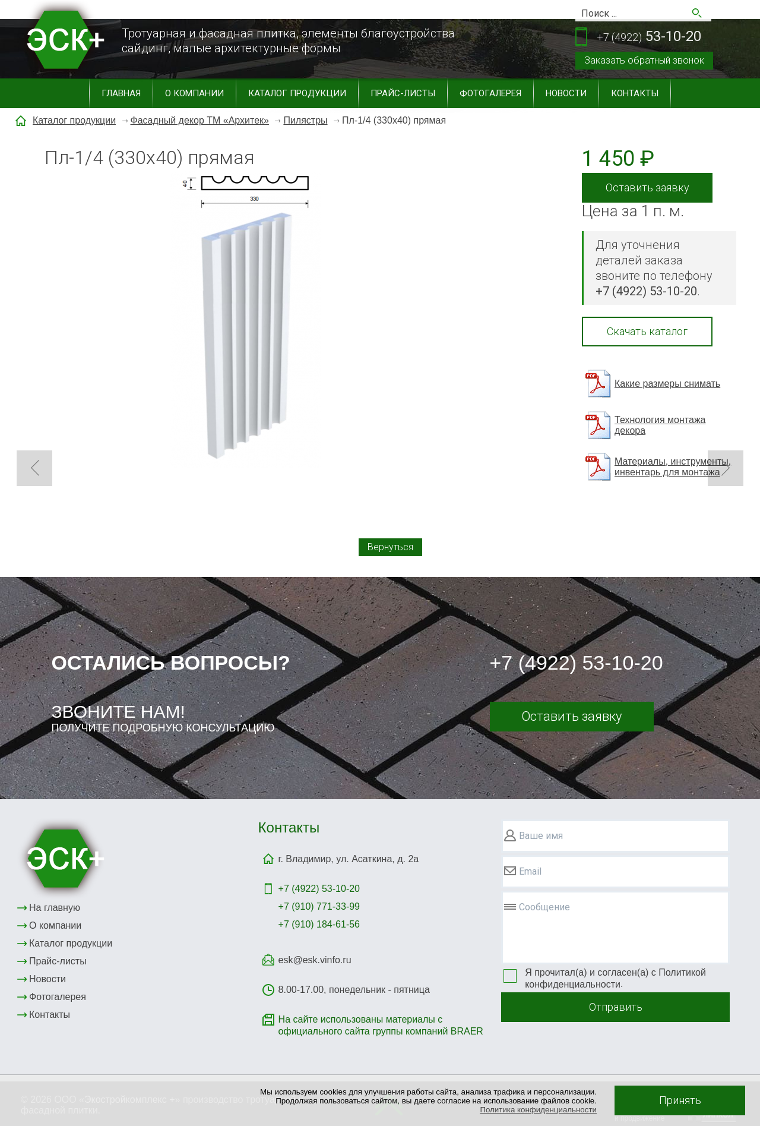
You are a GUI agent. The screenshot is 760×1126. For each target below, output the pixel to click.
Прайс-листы (402, 93)
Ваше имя (541, 835)
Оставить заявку (647, 187)
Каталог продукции (297, 93)
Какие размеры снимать (667, 384)
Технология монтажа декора (660, 425)
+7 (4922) (319, 889)
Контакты (634, 93)
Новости (566, 93)
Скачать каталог (647, 331)
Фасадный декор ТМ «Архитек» (200, 120)
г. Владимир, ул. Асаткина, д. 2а (348, 859)
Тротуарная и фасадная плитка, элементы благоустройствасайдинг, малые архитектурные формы (288, 40)
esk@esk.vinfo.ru (315, 960)
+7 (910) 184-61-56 (319, 924)
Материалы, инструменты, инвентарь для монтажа (673, 466)
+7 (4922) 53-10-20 (576, 662)
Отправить (615, 1007)
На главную (54, 908)
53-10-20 (649, 37)
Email (530, 871)
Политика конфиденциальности (538, 1109)
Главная (121, 93)
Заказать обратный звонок (644, 60)
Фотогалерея (490, 93)
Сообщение (544, 907)
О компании (194, 93)
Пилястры (305, 120)
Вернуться (390, 547)
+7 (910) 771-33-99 (319, 906)
